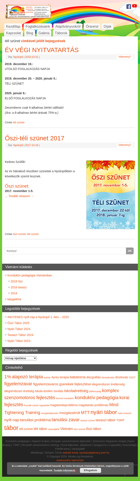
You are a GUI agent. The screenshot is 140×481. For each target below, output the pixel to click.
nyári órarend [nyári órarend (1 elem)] (124, 413)
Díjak (107, 26)
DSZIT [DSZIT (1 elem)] (132, 377)
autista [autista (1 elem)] (47, 377)
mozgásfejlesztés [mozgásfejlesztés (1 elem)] (49, 413)
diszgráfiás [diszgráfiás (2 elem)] (93, 377)
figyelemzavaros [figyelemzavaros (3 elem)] (45, 384)
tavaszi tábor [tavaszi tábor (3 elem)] (106, 420)
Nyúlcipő (18, 57)
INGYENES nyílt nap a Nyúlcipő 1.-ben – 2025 (38, 317)
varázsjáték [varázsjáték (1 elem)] (53, 429)
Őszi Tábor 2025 (18, 323)
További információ (64, 470)
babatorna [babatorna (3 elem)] (77, 377)
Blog (29, 33)
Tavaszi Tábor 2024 (20, 335)
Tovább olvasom (21, 196)
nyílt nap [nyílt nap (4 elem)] (11, 420)
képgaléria (14, 299)
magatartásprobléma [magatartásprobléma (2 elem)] (64, 405)
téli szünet (18, 122)
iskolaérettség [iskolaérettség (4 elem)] (76, 390)
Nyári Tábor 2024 (18, 329)
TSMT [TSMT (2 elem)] (120, 420)
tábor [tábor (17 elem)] (11, 427)
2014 (14, 293)
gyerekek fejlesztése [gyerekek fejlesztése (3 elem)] (75, 384)
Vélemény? (124, 56)
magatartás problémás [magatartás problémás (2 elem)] (93, 405)
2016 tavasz (19, 287)
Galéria (43, 33)
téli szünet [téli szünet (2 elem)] (26, 429)
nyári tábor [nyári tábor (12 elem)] (104, 412)
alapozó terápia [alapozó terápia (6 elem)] (27, 376)
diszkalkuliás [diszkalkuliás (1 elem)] (108, 377)
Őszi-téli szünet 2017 (34, 138)
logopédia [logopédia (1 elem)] (44, 405)
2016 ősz (17, 281)
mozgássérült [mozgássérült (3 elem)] (69, 413)
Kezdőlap (13, 26)
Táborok (61, 33)
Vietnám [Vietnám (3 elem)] (66, 429)
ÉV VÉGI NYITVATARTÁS (42, 49)
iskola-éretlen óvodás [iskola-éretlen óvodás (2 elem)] (49, 391)
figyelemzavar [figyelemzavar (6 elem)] (18, 383)
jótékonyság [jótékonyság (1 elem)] (95, 391)
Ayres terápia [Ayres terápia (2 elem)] (60, 377)
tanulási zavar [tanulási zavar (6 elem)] (66, 419)
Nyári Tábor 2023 (18, 341)
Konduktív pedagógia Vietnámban (29, 275)
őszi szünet (19, 234)
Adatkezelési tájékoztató (70, 460)
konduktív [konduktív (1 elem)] (69, 398)
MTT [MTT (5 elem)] (85, 412)
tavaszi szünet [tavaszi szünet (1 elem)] (88, 420)
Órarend (92, 26)
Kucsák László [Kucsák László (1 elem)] (31, 405)
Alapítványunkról (67, 26)
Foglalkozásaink (38, 26)
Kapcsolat (13, 33)
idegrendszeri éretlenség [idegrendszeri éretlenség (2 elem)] (108, 384)
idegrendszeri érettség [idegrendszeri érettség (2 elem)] (19, 391)
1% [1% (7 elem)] (7, 376)
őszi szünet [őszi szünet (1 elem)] (79, 429)
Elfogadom (90, 470)
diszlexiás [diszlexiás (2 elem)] (121, 377)
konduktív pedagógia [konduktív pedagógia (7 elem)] (97, 397)
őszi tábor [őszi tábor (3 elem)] (93, 429)
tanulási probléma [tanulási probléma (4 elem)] (35, 420)
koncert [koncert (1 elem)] (60, 398)
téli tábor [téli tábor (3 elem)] (40, 429)
